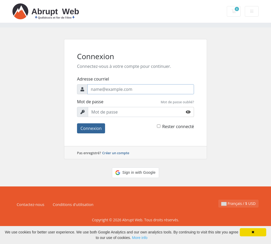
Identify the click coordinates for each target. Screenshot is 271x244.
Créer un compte (115, 153)
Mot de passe (90, 102)
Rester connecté (178, 126)
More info (139, 238)
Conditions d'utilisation (73, 204)
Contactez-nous (30, 204)
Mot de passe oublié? (177, 102)
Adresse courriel (93, 79)
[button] (135, 172)
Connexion (91, 128)
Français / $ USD (238, 203)
